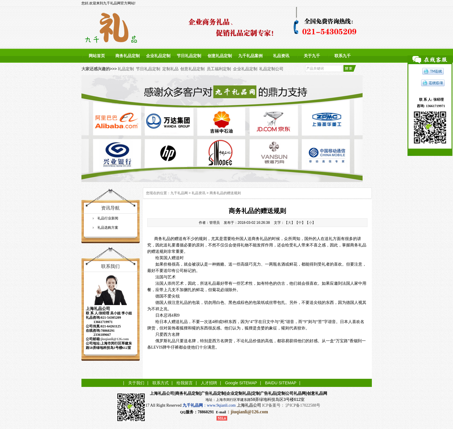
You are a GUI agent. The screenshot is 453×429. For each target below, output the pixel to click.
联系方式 (160, 383)
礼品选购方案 (107, 228)
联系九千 (342, 55)
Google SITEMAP (241, 383)
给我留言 (185, 383)
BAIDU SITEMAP (280, 383)
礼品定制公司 (271, 68)
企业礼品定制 (158, 55)
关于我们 (136, 383)
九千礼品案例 (250, 55)
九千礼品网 (179, 193)
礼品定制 (126, 68)
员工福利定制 (219, 68)
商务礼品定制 (127, 55)
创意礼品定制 (220, 55)
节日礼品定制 (189, 55)
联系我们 (110, 266)
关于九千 (312, 55)
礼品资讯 (281, 55)
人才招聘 (209, 383)
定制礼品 (170, 68)
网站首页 (97, 55)
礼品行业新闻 (107, 218)
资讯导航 (110, 208)
